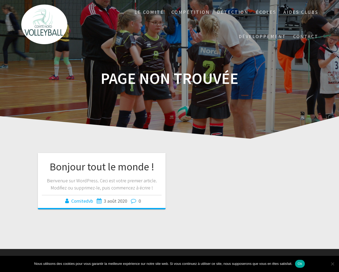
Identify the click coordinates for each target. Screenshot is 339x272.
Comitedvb (82, 201)
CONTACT (305, 36)
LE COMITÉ (149, 12)
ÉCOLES (266, 12)
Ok (300, 264)
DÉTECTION (232, 12)
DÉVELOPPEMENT (262, 36)
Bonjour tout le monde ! (102, 166)
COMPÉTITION (190, 12)
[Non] (332, 263)
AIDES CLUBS (300, 12)
